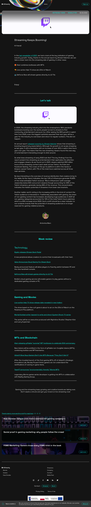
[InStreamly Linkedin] (52, 480)
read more (83, 425)
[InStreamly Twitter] (57, 480)
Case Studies (7, 475)
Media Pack (50, 475)
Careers (5, 473)
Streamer (45, 486)
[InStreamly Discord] (47, 480)
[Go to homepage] (16, 4)
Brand (53, 486)
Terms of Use (51, 491)
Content (49, 473)
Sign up (85, 4)
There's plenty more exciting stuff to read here (21, 413)
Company (50, 470)
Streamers (50, 468)
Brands (5, 470)
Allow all (85, 504)
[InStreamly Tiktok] (38, 480)
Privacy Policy (40, 491)
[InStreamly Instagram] (33, 480)
